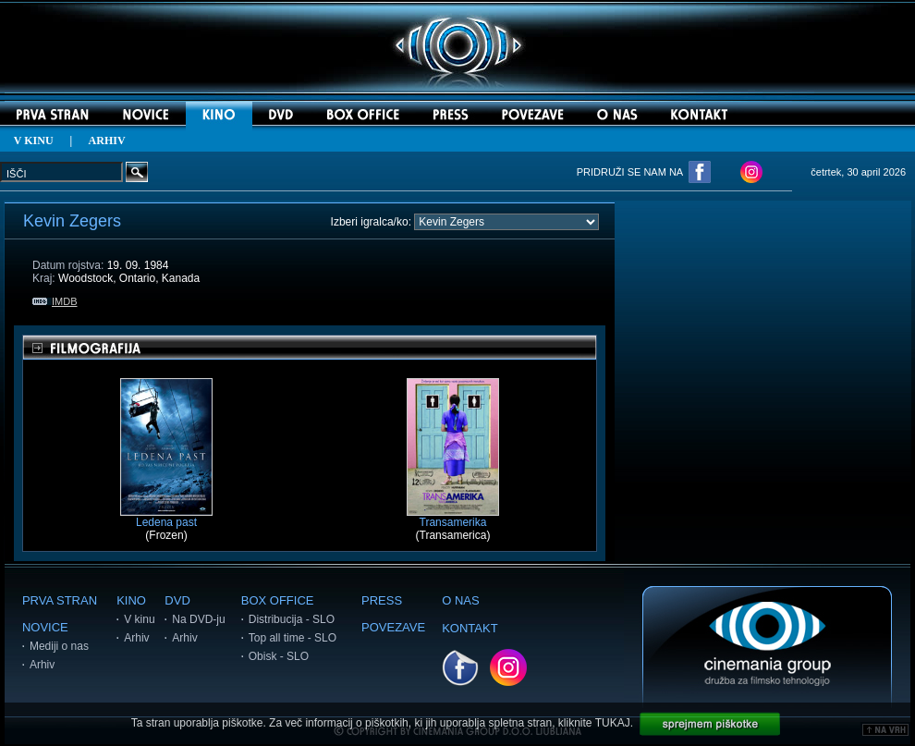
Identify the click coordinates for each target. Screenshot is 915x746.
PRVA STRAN (59, 600)
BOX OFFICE (277, 600)
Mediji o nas (59, 646)
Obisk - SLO (279, 656)
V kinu (139, 619)
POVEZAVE (393, 627)
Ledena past (166, 517)
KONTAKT (469, 628)
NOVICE (45, 627)
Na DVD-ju (198, 619)
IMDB (55, 301)
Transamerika (453, 517)
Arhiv (42, 664)
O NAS (460, 600)
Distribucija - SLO (292, 619)
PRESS (381, 600)
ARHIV (107, 140)
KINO (131, 600)
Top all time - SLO (292, 637)
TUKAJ (612, 722)
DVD (177, 600)
